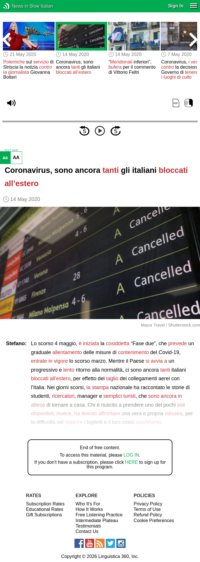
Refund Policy (148, 514)
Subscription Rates (45, 503)
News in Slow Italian (15, 6)
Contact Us (87, 531)
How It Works (89, 509)
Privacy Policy (148, 503)
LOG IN (131, 455)
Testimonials (88, 526)
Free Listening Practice (99, 514)
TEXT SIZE (11, 150)
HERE (131, 462)
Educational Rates (44, 509)
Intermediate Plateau (97, 520)
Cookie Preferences (154, 520)
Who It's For (88, 503)
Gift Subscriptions (44, 514)
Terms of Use (147, 509)
